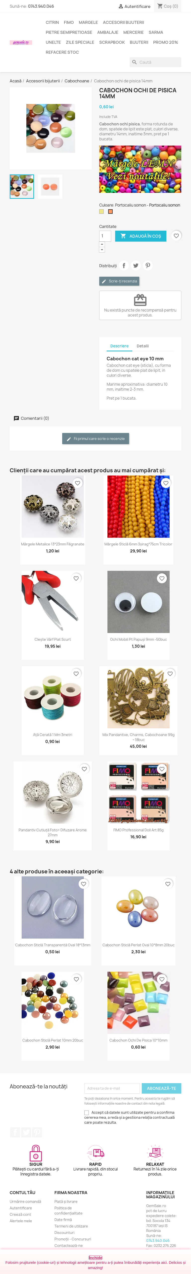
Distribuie (124, 265)
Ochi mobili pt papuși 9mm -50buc (138, 639)
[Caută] (155, 62)
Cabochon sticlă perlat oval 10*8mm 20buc (138, 945)
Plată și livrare (66, 1201)
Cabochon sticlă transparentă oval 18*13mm (52, 945)
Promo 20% (165, 42)
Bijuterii (139, 42)
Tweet (136, 265)
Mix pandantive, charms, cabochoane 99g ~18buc (138, 737)
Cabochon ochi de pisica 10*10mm (138, 1040)
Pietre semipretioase (69, 32)
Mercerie (133, 32)
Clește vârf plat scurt (53, 639)
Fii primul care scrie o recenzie (95, 438)
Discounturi (64, 1232)
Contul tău (22, 1192)
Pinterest (148, 265)
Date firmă (63, 1219)
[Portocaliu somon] (111, 212)
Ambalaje (107, 32)
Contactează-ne (68, 1245)
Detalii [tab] (143, 346)
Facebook (15, 1132)
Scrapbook (112, 42)
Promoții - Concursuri (72, 1239)
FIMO (69, 22)
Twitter (26, 1132)
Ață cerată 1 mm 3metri (52, 734)
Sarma (156, 32)
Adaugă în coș (140, 236)
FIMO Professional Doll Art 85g (138, 830)
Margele (88, 22)
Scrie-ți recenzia (119, 281)
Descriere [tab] (119, 346)
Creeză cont (20, 1214)
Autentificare (21, 1208)
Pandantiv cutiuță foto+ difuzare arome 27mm (53, 832)
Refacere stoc (62, 52)
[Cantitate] (105, 236)
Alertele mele (21, 1221)
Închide (95, 1258)
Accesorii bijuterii (123, 22)
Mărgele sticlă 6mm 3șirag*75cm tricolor (138, 544)
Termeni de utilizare (71, 1226)
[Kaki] (102, 212)
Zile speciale (80, 42)
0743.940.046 (41, 6)
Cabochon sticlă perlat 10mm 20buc (52, 1040)
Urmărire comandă (25, 1201)
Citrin (52, 22)
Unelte (53, 42)
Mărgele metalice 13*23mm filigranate (52, 544)
